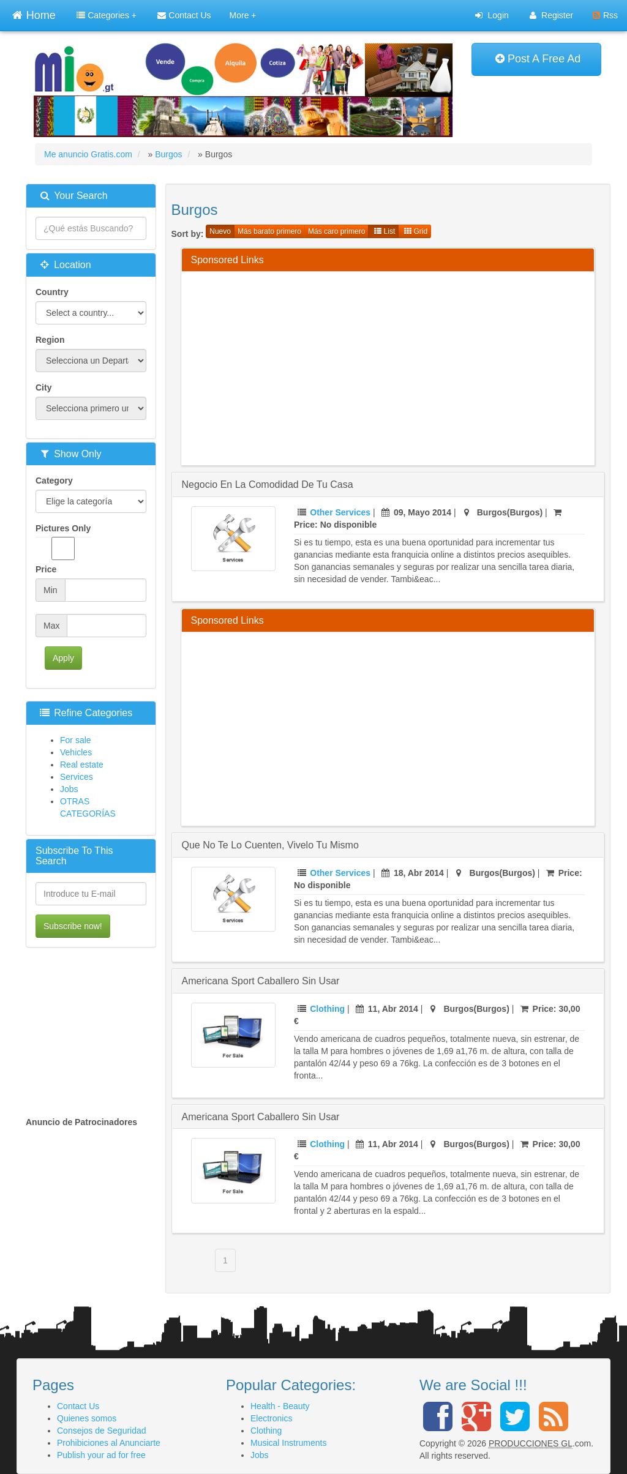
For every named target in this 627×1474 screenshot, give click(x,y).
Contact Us (184, 15)
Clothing (327, 1009)
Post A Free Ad (537, 59)
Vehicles (76, 752)
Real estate (81, 764)
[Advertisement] (409, 366)
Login (491, 15)
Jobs (69, 789)
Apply (63, 658)
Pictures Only (63, 541)
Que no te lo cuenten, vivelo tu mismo (270, 845)
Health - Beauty (280, 1406)
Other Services (340, 512)
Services (76, 777)
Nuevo (220, 231)
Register (551, 15)
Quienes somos (86, 1418)
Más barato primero (269, 231)
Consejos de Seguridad (101, 1430)
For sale (75, 740)
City (43, 387)
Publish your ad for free (101, 1455)
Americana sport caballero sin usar (261, 981)
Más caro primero (336, 231)
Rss (605, 15)
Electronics (271, 1418)
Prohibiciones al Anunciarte (108, 1443)
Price (46, 569)
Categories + (107, 15)
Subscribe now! (72, 926)
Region (50, 340)
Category (54, 480)
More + (243, 15)
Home (33, 13)
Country (52, 292)
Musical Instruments (288, 1443)
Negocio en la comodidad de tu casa (267, 484)
